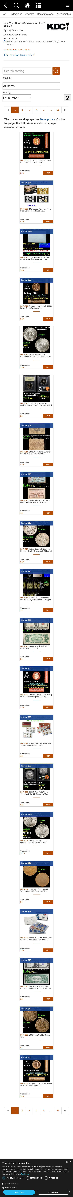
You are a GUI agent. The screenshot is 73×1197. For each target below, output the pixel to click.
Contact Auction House (15, 34)
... (51, 110)
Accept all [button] (19, 1192)
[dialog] (36, 1178)
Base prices (47, 119)
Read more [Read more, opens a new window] (25, 1174)
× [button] (70, 1162)
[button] (36, 1188)
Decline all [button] (53, 1192)
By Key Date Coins (13, 30)
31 (58, 110)
